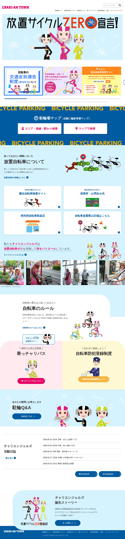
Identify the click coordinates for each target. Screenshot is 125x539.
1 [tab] (5, 99)
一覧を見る (10, 458)
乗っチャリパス (91, 10)
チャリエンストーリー (116, 10)
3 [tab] (52, 99)
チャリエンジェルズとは (15, 255)
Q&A (107, 10)
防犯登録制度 (101, 10)
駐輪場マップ (58, 10)
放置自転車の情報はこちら (16, 178)
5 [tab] (99, 99)
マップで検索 (85, 129)
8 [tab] (64, 103)
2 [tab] (29, 99)
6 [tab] (17, 103)
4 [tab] (76, 99)
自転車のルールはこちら (34, 328)
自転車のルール (81, 10)
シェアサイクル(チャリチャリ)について (54, 535)
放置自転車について (69, 10)
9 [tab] (87, 103)
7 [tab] (41, 103)
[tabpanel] (23, 81)
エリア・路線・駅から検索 (40, 129)
